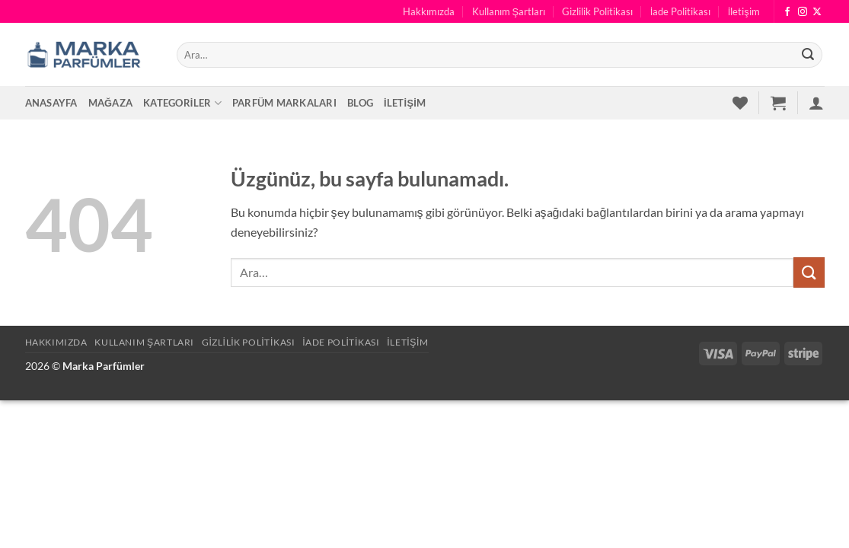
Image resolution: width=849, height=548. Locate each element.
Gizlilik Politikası (597, 11)
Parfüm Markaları (284, 103)
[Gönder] (808, 55)
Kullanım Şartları (509, 11)
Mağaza (110, 103)
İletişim (744, 11)
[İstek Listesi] (740, 102)
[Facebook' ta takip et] (787, 12)
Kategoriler (182, 103)
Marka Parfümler (103, 365)
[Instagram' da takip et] (802, 12)
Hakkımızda (429, 11)
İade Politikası (680, 11)
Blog (360, 103)
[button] (778, 102)
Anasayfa (51, 103)
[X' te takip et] (817, 12)
